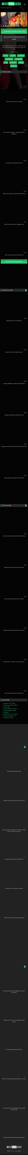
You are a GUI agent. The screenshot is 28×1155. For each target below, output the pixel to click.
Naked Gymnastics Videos (11, 705)
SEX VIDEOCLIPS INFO (10, 708)
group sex (21, 55)
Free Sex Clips (13, 1151)
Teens (5, 55)
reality (21, 62)
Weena (16, 52)
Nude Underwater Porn (10, 715)
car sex (13, 55)
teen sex (13, 65)
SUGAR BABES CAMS (10, 710)
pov (6, 62)
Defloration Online (8, 717)
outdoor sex (9, 58)
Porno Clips (7, 707)
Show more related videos (14, 261)
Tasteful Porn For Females (11, 714)
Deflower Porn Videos (9, 703)
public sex (13, 62)
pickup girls (18, 58)
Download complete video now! (14, 31)
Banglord (6, 712)
